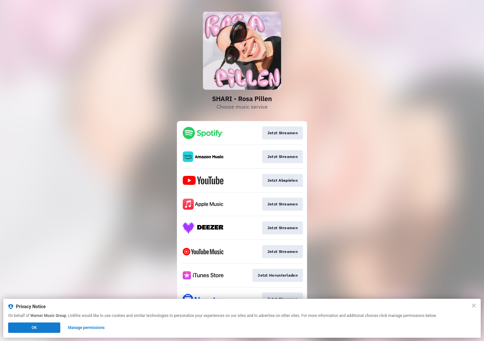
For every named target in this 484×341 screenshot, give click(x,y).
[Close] (474, 305)
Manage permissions (86, 327)
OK (34, 327)
